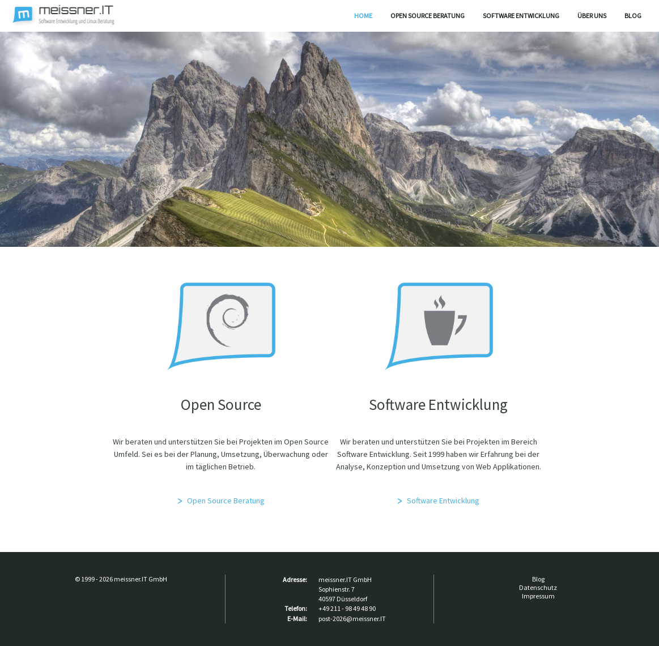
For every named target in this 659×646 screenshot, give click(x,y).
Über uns (591, 15)
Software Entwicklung (521, 15)
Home (363, 15)
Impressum (538, 596)
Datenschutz (538, 587)
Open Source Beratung (427, 15)
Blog (632, 15)
